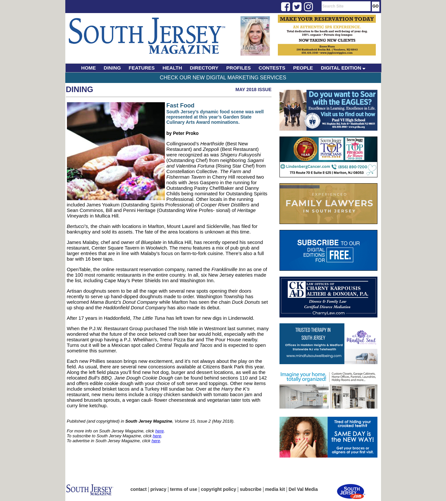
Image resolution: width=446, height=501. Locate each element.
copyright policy (218, 489)
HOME (88, 68)
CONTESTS (272, 68)
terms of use (183, 489)
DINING (112, 68)
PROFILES (238, 68)
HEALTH (172, 68)
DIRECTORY (204, 68)
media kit (275, 489)
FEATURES (142, 68)
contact (139, 489)
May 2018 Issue (253, 89)
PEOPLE (303, 68)
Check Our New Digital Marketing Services (223, 77)
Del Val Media (303, 489)
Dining (79, 89)
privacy (159, 489)
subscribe (251, 489)
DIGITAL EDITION (343, 68)
